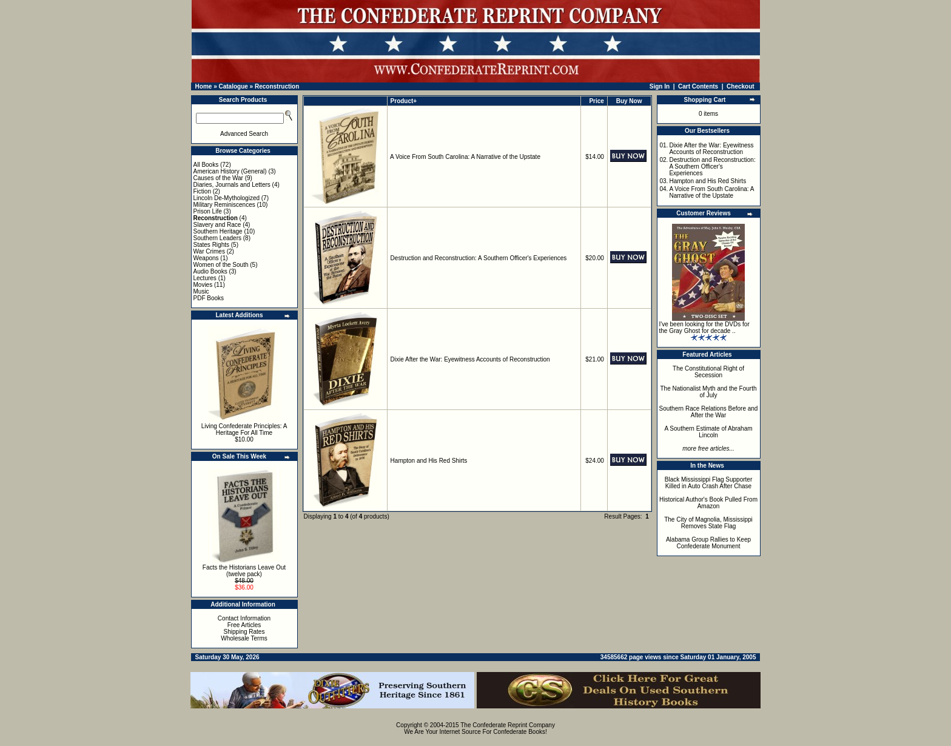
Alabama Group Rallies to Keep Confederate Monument (708, 542)
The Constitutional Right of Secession (708, 371)
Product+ (404, 101)
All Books (206, 164)
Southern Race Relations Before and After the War (708, 411)
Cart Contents (698, 86)
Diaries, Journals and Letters (232, 184)
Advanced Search (244, 133)
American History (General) (230, 171)
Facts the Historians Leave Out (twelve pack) (244, 570)
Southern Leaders (217, 238)
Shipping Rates (244, 631)
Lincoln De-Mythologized (226, 198)
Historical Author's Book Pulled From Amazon (708, 502)
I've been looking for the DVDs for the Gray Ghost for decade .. (704, 327)
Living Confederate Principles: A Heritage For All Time (244, 429)
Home (203, 86)
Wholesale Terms (244, 638)
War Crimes (209, 251)
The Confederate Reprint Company (507, 725)
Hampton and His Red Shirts (429, 460)
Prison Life (207, 211)
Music (201, 291)
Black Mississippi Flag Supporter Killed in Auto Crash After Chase (709, 482)
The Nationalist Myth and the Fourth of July (708, 391)
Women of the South (221, 264)
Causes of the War (218, 178)
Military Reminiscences (224, 204)
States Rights (211, 244)
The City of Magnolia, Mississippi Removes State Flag (708, 522)
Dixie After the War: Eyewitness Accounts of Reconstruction (470, 359)
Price (596, 101)
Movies (203, 284)
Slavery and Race (217, 224)
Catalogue (232, 86)
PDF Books (208, 298)
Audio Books (210, 271)
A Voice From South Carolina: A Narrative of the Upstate (465, 156)
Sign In (660, 86)
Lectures (205, 278)
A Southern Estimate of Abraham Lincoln (708, 432)
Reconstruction (277, 86)
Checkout (740, 86)
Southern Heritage (218, 231)
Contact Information (244, 618)
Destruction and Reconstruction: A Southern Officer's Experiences (479, 258)
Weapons (206, 258)
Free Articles (244, 625)
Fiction (202, 191)
